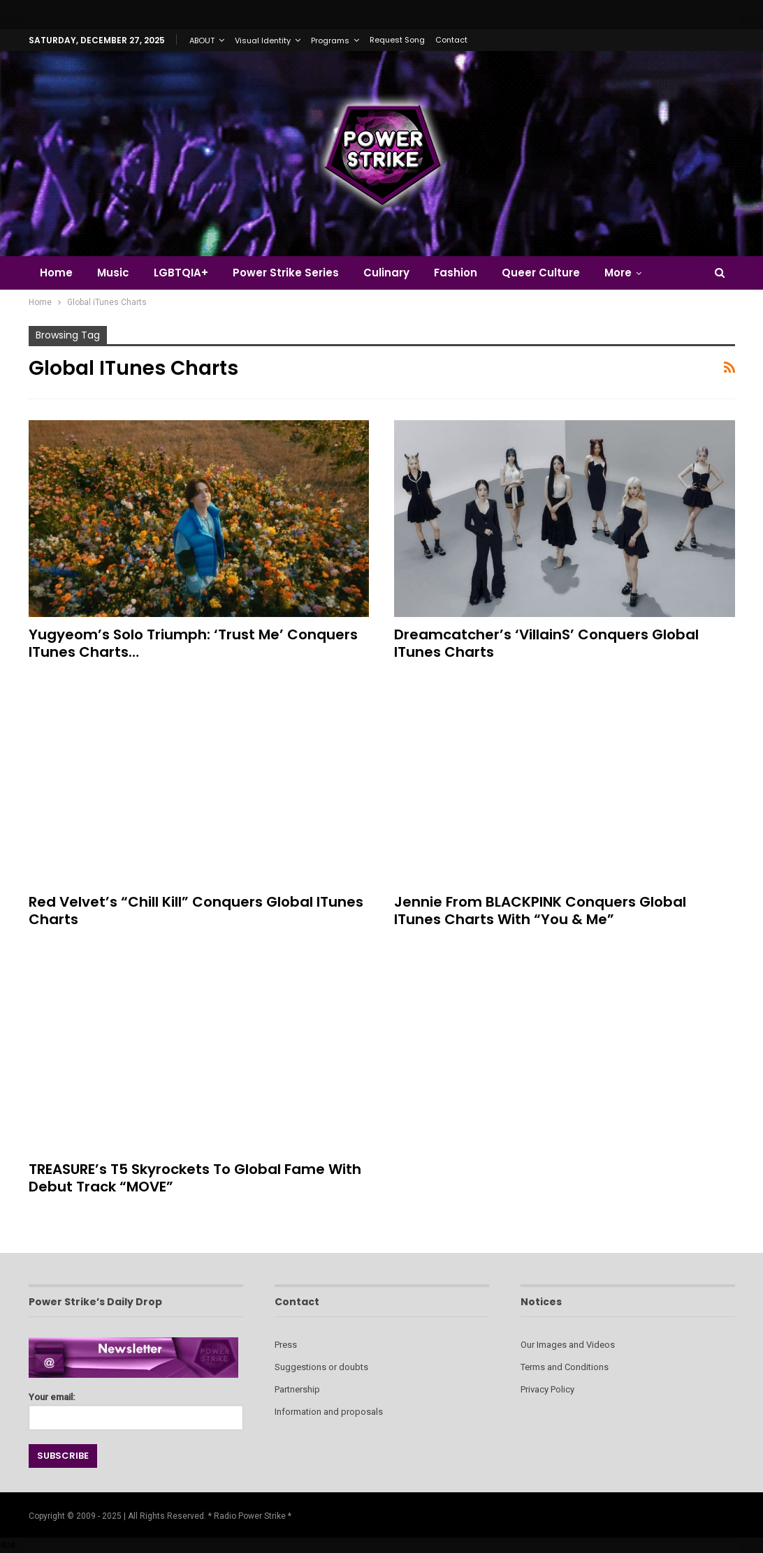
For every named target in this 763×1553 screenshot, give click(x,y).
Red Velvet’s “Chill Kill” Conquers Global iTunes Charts (196, 910)
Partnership (297, 1389)
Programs (330, 40)
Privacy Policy (547, 1389)
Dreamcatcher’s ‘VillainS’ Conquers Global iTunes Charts (546, 643)
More (618, 272)
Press (286, 1344)
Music (113, 272)
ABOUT (202, 40)
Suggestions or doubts (321, 1367)
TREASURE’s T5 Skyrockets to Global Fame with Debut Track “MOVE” (195, 1177)
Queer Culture (541, 272)
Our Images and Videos (568, 1344)
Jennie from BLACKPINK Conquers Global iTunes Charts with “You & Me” (540, 910)
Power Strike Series (286, 272)
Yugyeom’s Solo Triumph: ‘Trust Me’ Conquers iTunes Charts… (193, 643)
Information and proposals (329, 1411)
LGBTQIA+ (181, 272)
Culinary (386, 272)
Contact (451, 39)
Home (56, 272)
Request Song (397, 39)
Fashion (455, 272)
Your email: (136, 1407)
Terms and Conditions (565, 1367)
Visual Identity (263, 40)
